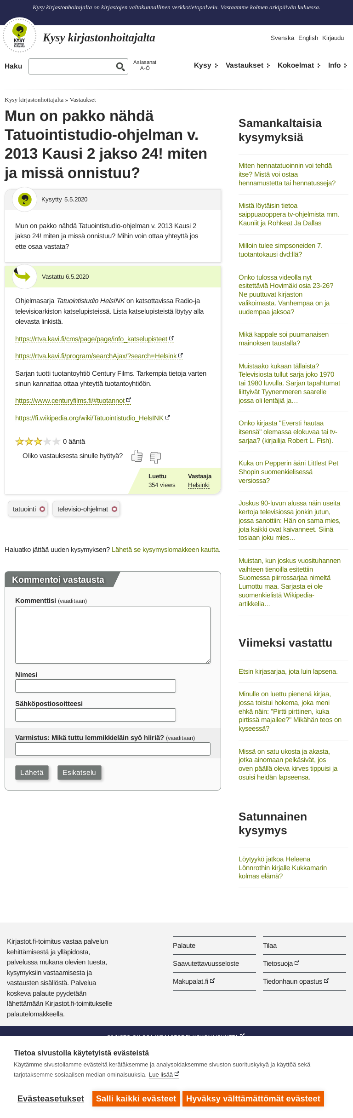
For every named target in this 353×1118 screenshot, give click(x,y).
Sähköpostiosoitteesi (49, 703)
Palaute (184, 945)
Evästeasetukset (50, 1098)
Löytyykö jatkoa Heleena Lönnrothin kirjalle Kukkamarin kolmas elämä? (283, 867)
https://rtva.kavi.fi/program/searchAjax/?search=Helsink (95, 356)
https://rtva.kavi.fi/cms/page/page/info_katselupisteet (91, 339)
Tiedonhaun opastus (292, 981)
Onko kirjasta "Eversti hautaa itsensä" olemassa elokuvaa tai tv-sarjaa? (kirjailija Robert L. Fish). (288, 431)
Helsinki (199, 485)
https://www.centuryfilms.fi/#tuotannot (70, 400)
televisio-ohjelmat (82, 509)
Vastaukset (244, 65)
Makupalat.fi (190, 981)
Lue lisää (161, 1076)
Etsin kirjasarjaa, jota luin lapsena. (288, 671)
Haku (13, 66)
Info (334, 65)
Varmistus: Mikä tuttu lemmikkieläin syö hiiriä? (89, 737)
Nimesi (26, 674)
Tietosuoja (278, 963)
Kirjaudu (333, 37)
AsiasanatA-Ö (144, 65)
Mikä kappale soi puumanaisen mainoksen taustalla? (284, 338)
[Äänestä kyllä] (137, 456)
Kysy (202, 65)
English (308, 37)
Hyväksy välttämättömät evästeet (255, 1098)
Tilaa (270, 945)
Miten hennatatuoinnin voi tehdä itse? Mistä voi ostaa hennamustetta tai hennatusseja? (287, 173)
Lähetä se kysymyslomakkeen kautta (165, 549)
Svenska (282, 37)
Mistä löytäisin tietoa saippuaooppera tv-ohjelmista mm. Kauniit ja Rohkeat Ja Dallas (289, 213)
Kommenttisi (35, 600)
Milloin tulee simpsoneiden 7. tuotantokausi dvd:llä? (281, 249)
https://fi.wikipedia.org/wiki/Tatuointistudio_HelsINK (89, 418)
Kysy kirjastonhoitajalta (34, 99)
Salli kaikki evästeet (136, 1098)
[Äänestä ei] (155, 458)
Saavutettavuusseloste (206, 963)
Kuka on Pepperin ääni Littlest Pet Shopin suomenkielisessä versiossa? (288, 471)
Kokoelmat (296, 65)
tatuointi (24, 509)
